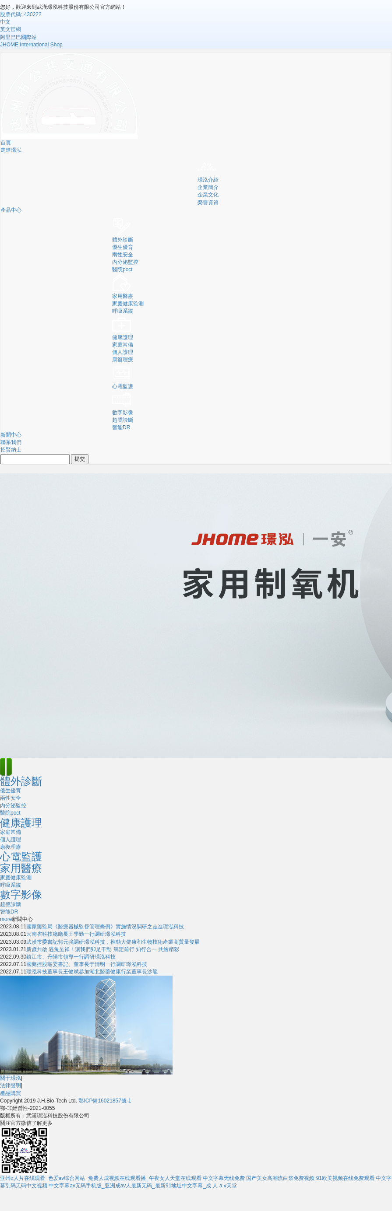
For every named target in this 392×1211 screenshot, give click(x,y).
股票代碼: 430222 (21, 14)
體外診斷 (122, 240)
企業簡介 (208, 187)
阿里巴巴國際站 (18, 37)
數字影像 (122, 413)
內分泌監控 (125, 262)
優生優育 (122, 247)
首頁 (5, 143)
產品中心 (10, 210)
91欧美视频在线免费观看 (345, 1178)
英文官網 (10, 29)
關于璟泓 (10, 1078)
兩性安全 (122, 255)
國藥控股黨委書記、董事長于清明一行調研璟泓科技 (86, 964)
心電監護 (122, 386)
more (6, 919)
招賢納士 (10, 450)
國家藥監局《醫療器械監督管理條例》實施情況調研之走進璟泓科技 (105, 927)
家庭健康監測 (128, 304)
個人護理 (122, 352)
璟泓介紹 (208, 180)
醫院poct (122, 269)
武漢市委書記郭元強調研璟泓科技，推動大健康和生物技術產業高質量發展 (113, 942)
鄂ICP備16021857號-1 (104, 1101)
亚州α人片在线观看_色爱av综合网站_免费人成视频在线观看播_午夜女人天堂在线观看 (100, 1178)
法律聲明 (10, 1085)
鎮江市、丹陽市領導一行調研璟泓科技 (71, 957)
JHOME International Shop (31, 45)
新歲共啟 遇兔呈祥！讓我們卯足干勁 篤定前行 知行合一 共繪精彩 (102, 949)
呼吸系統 (122, 311)
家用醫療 (122, 296)
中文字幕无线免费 (224, 1178)
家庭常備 (122, 345)
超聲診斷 (122, 420)
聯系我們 (10, 442)
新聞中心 (10, 435)
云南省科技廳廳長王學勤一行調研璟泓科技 (76, 934)
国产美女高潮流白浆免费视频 (280, 1178)
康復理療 (122, 360)
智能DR (121, 427)
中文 (5, 22)
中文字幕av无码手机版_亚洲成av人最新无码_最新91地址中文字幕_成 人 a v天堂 (143, 1186)
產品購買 (10, 1093)
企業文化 (208, 195)
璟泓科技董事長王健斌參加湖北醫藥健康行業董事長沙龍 (92, 972)
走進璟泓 (10, 150)
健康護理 (122, 337)
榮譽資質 (208, 203)
